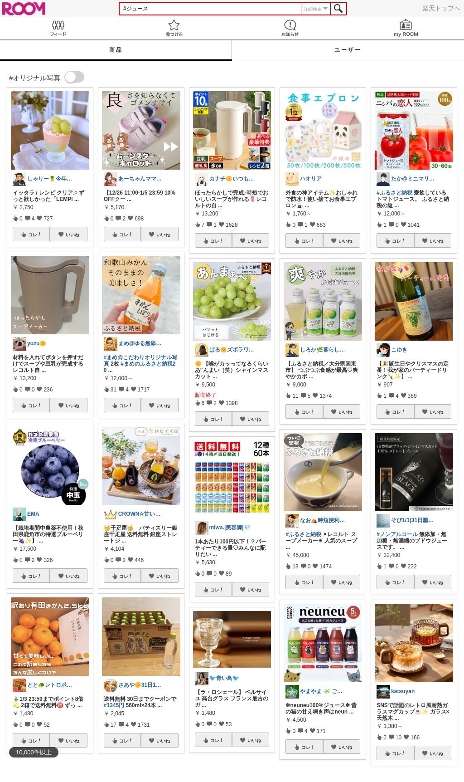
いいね (72, 234)
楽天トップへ (441, 8)
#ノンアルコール (397, 534)
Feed (58, 28)
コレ (35, 234)
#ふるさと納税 (303, 534)
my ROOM (406, 28)
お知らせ (290, 28)
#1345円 (114, 705)
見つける (174, 28)
